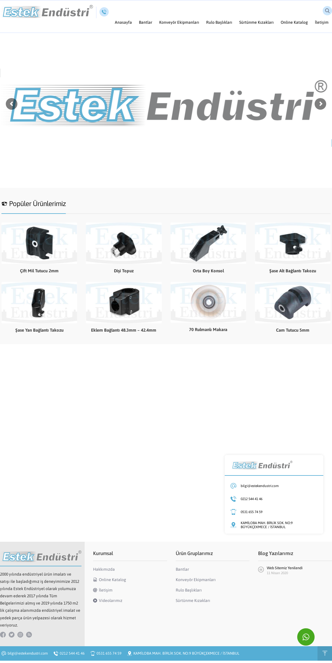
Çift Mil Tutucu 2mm (39, 270)
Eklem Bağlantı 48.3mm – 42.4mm (123, 330)
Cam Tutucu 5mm (292, 330)
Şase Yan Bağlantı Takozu (39, 330)
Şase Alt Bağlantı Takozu (292, 270)
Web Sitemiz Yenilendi (284, 568)
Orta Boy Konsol (208, 270)
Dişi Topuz (124, 270)
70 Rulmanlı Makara (208, 329)
